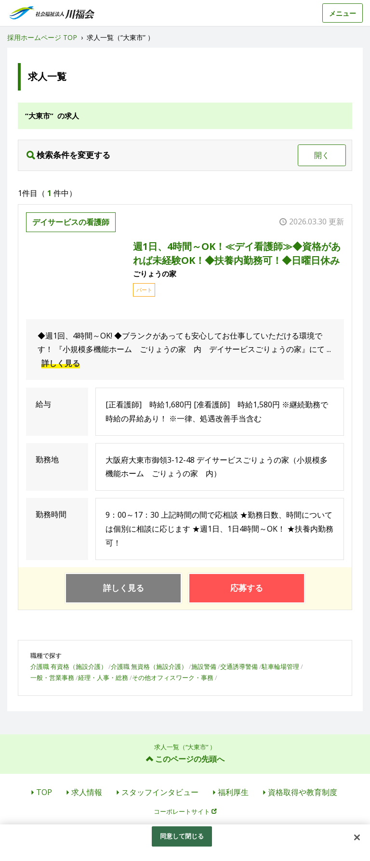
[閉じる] (357, 837)
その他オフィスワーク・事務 (172, 677)
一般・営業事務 (52, 677)
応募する (246, 587)
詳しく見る (60, 363)
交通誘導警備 (239, 666)
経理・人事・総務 (103, 677)
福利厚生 (233, 792)
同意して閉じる (182, 836)
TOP (44, 792)
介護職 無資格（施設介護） (149, 666)
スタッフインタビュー (159, 792)
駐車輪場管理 (280, 666)
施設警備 (203, 666)
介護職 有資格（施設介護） (68, 666)
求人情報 (86, 792)
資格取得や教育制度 (302, 792)
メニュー (342, 13)
